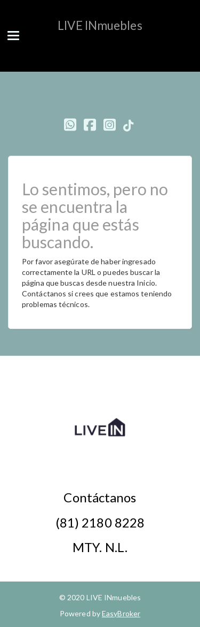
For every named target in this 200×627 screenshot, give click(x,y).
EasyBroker (121, 613)
